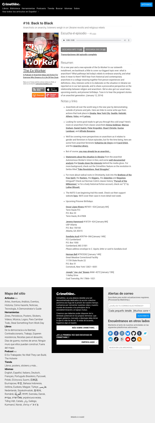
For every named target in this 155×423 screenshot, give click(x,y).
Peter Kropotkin (94, 128)
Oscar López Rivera (75, 207)
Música (16, 319)
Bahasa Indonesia (32, 383)
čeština (8, 386)
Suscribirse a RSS (38, 89)
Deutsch (35, 372)
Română (9, 394)
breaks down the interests (90, 163)
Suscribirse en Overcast (38, 95)
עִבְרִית (8, 397)
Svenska (33, 394)
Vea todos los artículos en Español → (20, 11)
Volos (76, 116)
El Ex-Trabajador (13, 354)
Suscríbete (143, 316)
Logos (24, 319)
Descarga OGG (96, 49)
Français (9, 376)
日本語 (33, 379)
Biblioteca (15, 8)
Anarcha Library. (80, 146)
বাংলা (25, 394)
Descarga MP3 (72, 49)
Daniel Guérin (80, 128)
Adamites (108, 178)
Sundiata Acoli (72, 236)
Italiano (26, 372)
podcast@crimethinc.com (44, 84)
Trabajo (28, 333)
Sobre (77, 8)
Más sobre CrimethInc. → (84, 328)
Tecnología (10, 308)
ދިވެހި (26, 401)
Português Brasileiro (25, 376)
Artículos (9, 298)
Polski (8, 379)
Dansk (41, 394)
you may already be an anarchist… (95, 151)
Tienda (51, 8)
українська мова (32, 397)
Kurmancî (10, 404)
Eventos (35, 301)
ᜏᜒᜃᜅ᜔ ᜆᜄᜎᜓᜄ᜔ (31, 404)
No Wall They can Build (34, 354)
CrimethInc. (11, 4)
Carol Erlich (122, 143)
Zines (7, 315)
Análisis (25, 301)
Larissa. (87, 116)
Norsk (19, 404)
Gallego (32, 401)
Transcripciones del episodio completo (79, 54)
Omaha (93, 113)
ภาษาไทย (17, 397)
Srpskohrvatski (25, 390)
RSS (16, 298)
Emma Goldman (113, 125)
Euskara (17, 386)
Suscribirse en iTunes (52, 89)
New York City (103, 113)
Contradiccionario (14, 333)
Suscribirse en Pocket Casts (52, 95)
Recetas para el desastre (29, 337)
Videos (8, 319)
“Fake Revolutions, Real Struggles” (93, 169)
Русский (41, 376)
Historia (9, 305)
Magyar (26, 386)
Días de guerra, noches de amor (21, 340)
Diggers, (95, 178)
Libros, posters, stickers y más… (21, 365)
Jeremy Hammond (74, 221)
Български (10, 383)
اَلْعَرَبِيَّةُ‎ (18, 394)
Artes (7, 301)
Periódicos (16, 315)
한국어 (37, 390)
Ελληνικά (17, 379)
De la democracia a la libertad (20, 330)
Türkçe (34, 386)
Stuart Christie (109, 128)
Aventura (15, 301)
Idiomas (68, 8)
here (76, 196)
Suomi (26, 379)
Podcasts (41, 8)
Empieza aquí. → (89, 342)
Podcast (9, 351)
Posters (27, 315)
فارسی (42, 386)
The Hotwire (11, 358)
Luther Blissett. (73, 187)
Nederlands (11, 390)
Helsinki (122, 113)
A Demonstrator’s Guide (29, 308)
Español (17, 372)
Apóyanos (146, 4)
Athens (69, 116)
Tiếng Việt (10, 401)
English (8, 372)
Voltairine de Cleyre (104, 143)
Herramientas (28, 8)
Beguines (121, 178)
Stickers (36, 315)
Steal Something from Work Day (27, 323)
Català (19, 401)
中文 (19, 383)
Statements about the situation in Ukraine (85, 157)
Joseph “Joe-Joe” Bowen (77, 272)
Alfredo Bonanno (87, 131)
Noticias (33, 305)
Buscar (59, 8)
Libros (5, 8)
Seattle (114, 113)
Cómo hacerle (21, 305)
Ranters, (84, 178)
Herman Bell (71, 254)
